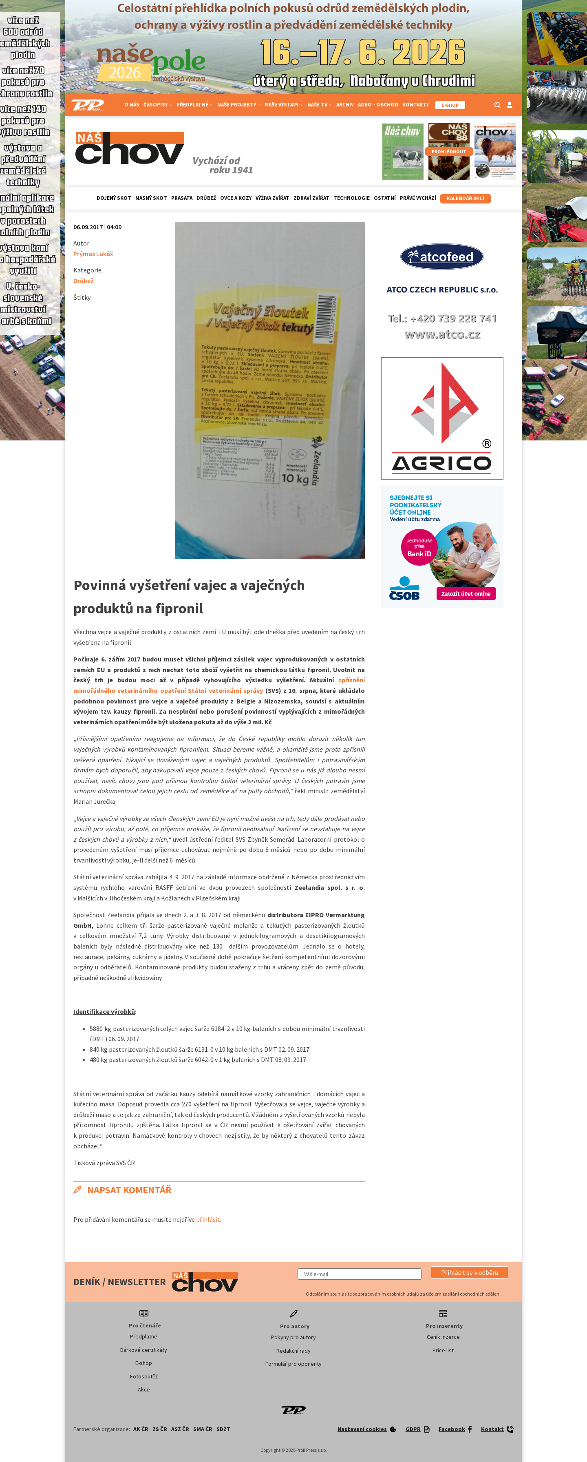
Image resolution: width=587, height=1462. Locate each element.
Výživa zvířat (272, 198)
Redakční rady (293, 1350)
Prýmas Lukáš (93, 254)
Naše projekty (239, 104)
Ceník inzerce (443, 1336)
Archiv (345, 104)
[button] (469, 1272)
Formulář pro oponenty (293, 1363)
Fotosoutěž (144, 1376)
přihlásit (208, 1219)
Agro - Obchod (378, 104)
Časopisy (157, 104)
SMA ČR (202, 1429)
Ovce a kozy (236, 198)
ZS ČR (159, 1429)
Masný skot (151, 198)
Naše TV (319, 104)
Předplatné (195, 104)
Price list (443, 1350)
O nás (131, 104)
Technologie (351, 198)
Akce (144, 1389)
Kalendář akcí (465, 198)
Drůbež (206, 198)
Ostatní (385, 198)
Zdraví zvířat (311, 198)
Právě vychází (418, 198)
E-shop (143, 1363)
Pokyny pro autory (293, 1337)
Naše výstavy (284, 104)
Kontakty (415, 104)
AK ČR (140, 1429)
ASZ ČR (180, 1429)
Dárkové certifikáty (143, 1350)
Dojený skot (114, 198)
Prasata (181, 198)
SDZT (223, 1429)
